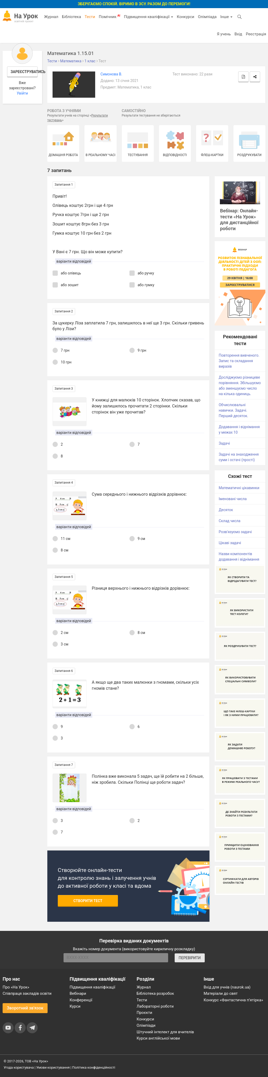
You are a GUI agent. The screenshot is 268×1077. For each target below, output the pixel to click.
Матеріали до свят (221, 993)
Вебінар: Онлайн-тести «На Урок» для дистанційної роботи (239, 219)
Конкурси (185, 16)
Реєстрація (256, 34)
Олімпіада (207, 16)
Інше (226, 16)
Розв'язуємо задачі (235, 532)
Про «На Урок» (16, 987)
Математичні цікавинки (239, 488)
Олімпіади (146, 1025)
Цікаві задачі (230, 543)
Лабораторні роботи (155, 1006)
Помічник (109, 16)
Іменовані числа (233, 499)
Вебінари (78, 993)
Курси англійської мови (158, 1038)
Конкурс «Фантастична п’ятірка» (233, 1000)
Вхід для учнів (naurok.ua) (227, 987)
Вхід (238, 34)
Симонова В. (111, 74)
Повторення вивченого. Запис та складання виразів (239, 360)
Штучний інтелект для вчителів (165, 1032)
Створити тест (87, 901)
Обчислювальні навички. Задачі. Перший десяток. (233, 410)
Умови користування (53, 1067)
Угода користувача (19, 1067)
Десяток (226, 510)
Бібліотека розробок (155, 993)
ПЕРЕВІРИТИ (190, 958)
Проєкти (144, 1012)
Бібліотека (71, 16)
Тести (90, 16)
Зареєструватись (24, 72)
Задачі (224, 443)
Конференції (81, 1000)
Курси (75, 1006)
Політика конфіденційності (93, 1067)
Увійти (22, 93)
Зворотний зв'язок (25, 1008)
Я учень (224, 34)
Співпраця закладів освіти (27, 993)
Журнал (51, 16)
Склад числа (229, 521)
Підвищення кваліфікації (148, 16)
